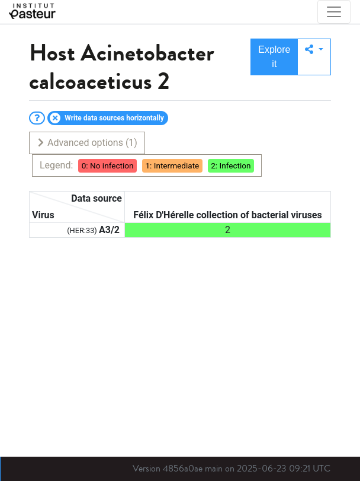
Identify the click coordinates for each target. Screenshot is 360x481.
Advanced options (86, 142)
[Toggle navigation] (334, 12)
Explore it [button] (274, 56)
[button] (314, 57)
